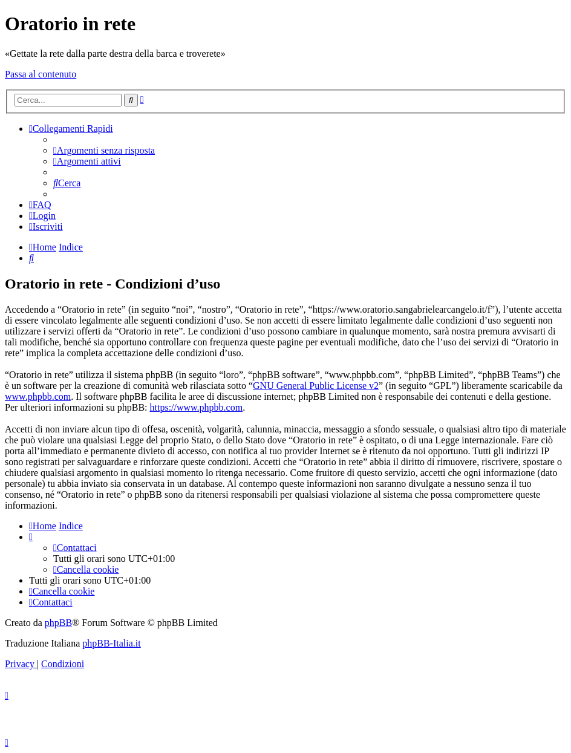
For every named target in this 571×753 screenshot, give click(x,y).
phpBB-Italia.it (111, 643)
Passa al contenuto (40, 74)
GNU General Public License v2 (316, 385)
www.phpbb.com (38, 396)
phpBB (58, 623)
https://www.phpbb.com (196, 407)
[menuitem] (104, 150)
